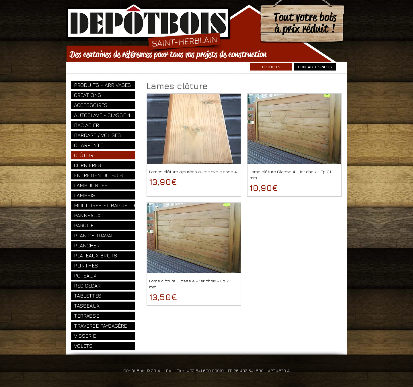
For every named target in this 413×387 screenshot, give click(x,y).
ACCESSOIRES (91, 105)
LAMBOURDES (91, 185)
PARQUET (85, 225)
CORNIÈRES (87, 165)
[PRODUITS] (271, 67)
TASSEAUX (87, 306)
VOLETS (83, 346)
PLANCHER (87, 246)
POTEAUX (85, 276)
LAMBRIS (85, 195)
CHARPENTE (88, 145)
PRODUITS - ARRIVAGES (102, 85)
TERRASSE (86, 316)
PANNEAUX (87, 215)
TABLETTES (88, 296)
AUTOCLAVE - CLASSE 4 (102, 115)
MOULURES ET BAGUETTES (104, 205)
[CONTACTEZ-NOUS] (315, 67)
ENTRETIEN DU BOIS (98, 175)
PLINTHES (86, 266)
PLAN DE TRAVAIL (94, 235)
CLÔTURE (85, 155)
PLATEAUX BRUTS (95, 256)
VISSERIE (85, 336)
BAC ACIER (86, 125)
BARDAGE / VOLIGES (97, 135)
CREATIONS (87, 95)
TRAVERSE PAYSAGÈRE (100, 326)
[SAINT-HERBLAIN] (184, 41)
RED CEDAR (87, 286)
